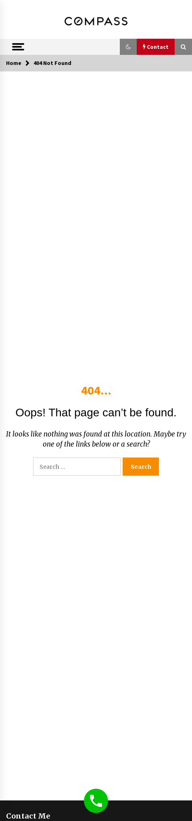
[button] (128, 47)
